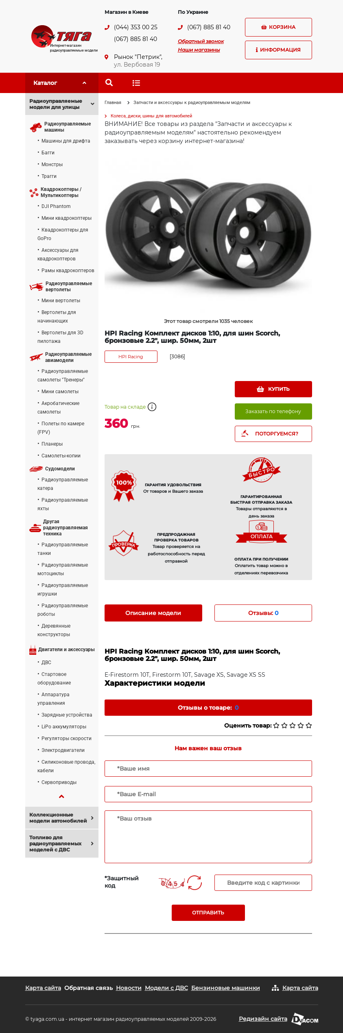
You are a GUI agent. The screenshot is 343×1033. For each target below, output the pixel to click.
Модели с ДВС (166, 988)
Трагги (49, 176)
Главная (113, 102)
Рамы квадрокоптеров (68, 270)
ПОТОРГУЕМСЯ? (276, 434)
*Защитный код (122, 882)
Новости (129, 988)
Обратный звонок (201, 41)
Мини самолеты (60, 391)
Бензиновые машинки (225, 988)
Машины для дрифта (66, 141)
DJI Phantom (56, 206)
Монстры (52, 164)
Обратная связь (88, 988)
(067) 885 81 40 (135, 39)
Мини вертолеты (61, 300)
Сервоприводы (59, 782)
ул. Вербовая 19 (137, 64)
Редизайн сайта (263, 1018)
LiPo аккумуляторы (64, 727)
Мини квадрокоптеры (67, 218)
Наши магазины (199, 50)
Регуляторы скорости (67, 738)
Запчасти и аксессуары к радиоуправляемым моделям (191, 102)
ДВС (46, 662)
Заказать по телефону (273, 411)
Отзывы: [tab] (263, 613)
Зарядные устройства (67, 715)
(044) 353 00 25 (135, 27)
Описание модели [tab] (153, 613)
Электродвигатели (63, 750)
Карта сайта (43, 988)
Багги (48, 153)
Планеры (52, 444)
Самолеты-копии (61, 456)
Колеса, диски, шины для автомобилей (151, 116)
